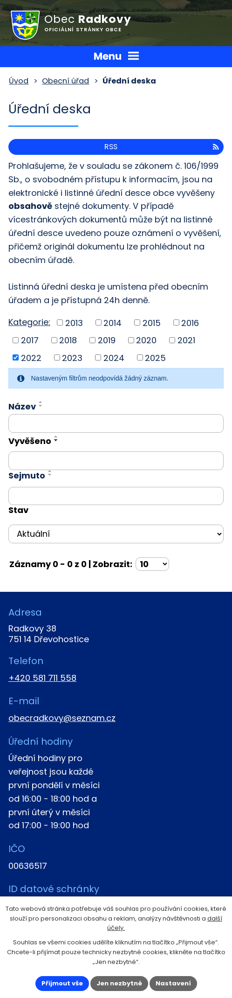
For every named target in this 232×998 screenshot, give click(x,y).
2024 (113, 357)
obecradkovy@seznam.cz (62, 718)
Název (22, 406)
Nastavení (173, 983)
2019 (107, 340)
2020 (146, 340)
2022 (31, 357)
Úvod (18, 81)
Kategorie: (29, 322)
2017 (30, 340)
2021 (186, 340)
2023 (72, 357)
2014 (112, 322)
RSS (161, 146)
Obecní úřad (65, 81)
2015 (152, 322)
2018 (68, 340)
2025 (155, 357)
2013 (74, 322)
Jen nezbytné (119, 983)
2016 (190, 322)
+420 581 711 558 (42, 678)
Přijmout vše (62, 983)
